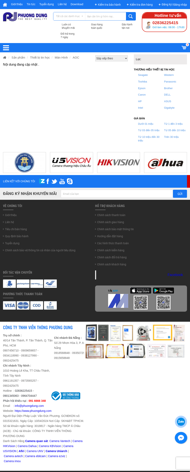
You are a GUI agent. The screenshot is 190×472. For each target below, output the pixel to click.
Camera (9, 456)
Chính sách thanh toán (111, 215)
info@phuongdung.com (29, 405)
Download (77, 4)
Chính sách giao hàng (110, 222)
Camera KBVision (50, 446)
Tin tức (31, 4)
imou (18, 461)
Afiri (21, 451)
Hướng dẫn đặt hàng (110, 236)
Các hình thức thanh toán (113, 243)
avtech (19, 456)
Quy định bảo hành (16, 236)
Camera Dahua (27, 446)
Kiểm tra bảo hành (109, 4)
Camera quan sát (36, 441)
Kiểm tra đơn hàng (141, 4)
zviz (62, 456)
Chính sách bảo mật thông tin (115, 229)
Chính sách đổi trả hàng (112, 257)
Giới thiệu (17, 4)
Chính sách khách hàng (111, 264)
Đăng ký (167, 4)
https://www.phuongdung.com (33, 410)
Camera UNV (35, 451)
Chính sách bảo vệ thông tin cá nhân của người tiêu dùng (40, 250)
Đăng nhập (180, 4)
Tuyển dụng (46, 4)
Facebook (175, 275)
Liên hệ (62, 4)
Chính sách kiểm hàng (110, 250)
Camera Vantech (59, 441)
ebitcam (41, 456)
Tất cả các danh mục (68, 16)
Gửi (180, 194)
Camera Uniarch (56, 451)
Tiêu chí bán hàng (16, 229)
